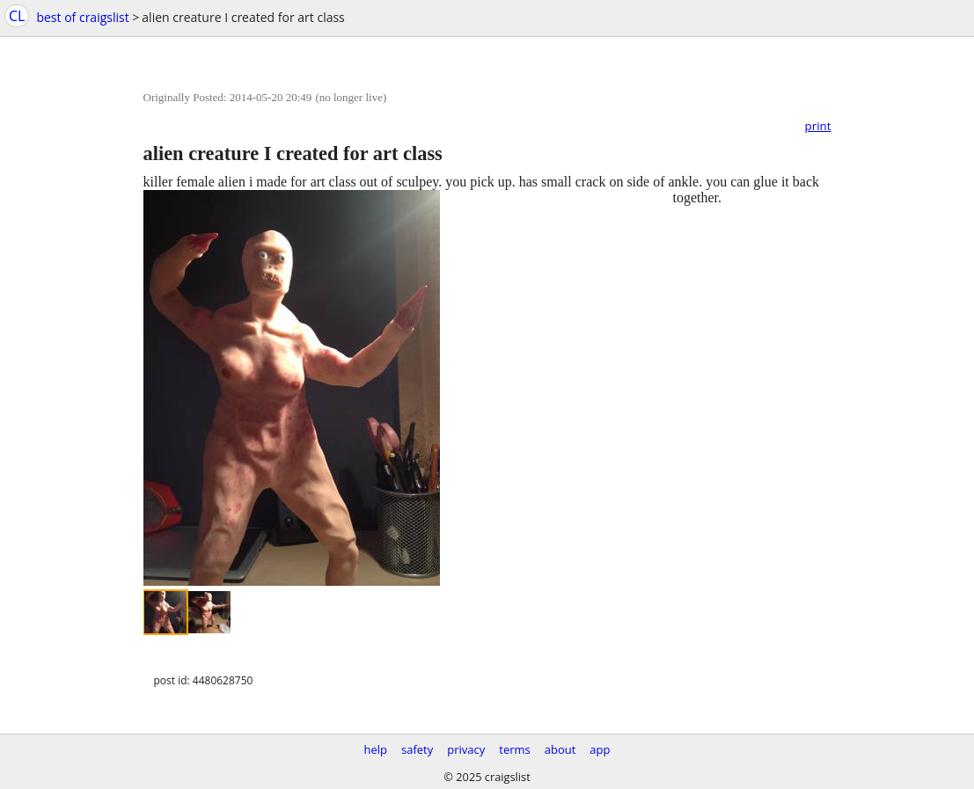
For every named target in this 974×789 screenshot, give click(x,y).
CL (17, 16)
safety (417, 749)
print (818, 126)
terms (514, 749)
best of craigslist (82, 17)
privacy (466, 749)
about (560, 749)
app (600, 749)
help (375, 749)
